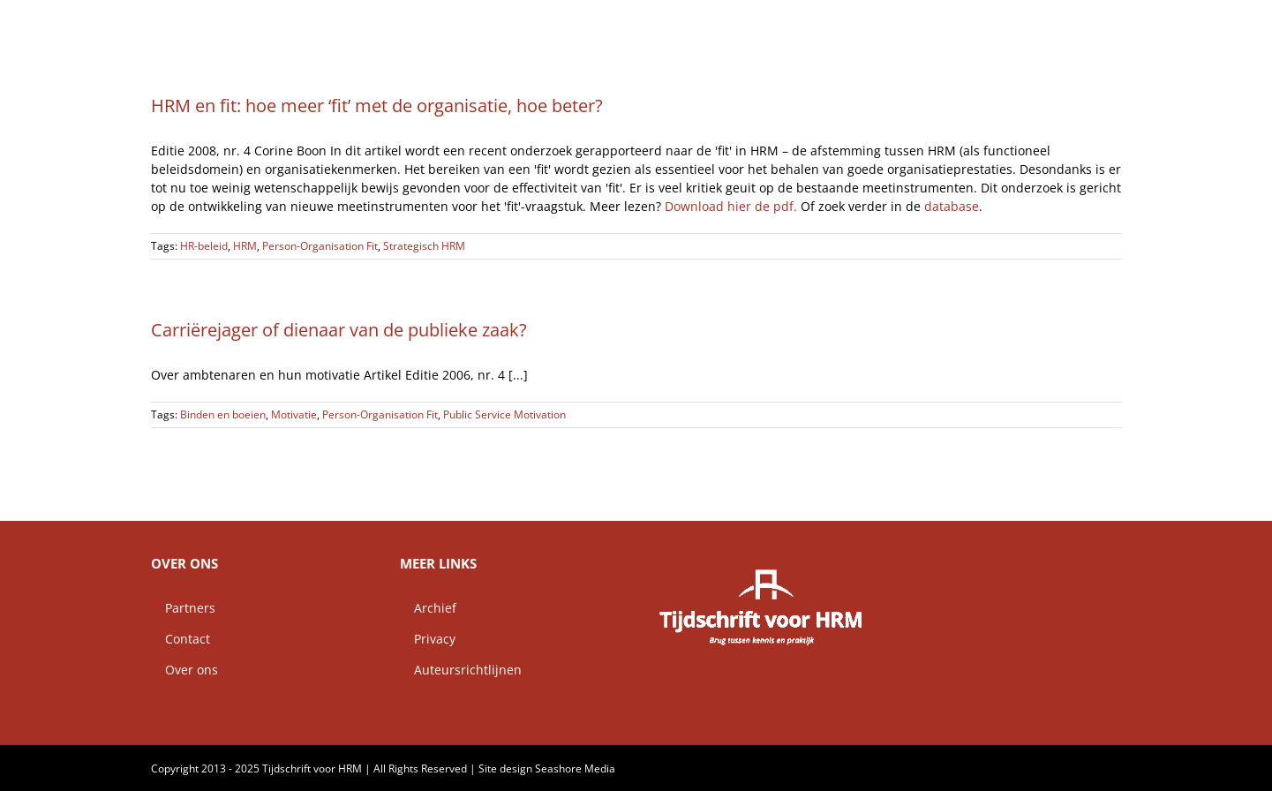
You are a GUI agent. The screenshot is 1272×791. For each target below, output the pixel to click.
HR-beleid (204, 245)
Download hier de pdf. (733, 206)
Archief (428, 607)
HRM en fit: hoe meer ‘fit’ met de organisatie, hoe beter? (377, 105)
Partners (183, 607)
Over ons (184, 669)
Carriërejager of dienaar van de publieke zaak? (339, 330)
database (951, 206)
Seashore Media (575, 768)
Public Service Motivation (504, 414)
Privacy (427, 638)
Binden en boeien (223, 414)
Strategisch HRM (424, 245)
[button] (1094, 22)
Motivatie (294, 414)
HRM (245, 245)
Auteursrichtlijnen (461, 669)
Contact (180, 638)
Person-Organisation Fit (320, 245)
